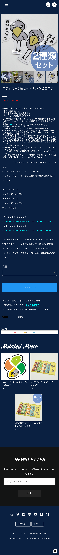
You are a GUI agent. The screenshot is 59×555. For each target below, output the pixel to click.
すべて (6, 331)
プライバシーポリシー (19, 533)
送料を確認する (32, 303)
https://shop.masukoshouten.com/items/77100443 (27, 220)
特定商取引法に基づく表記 (38, 533)
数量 (4, 265)
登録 (29, 492)
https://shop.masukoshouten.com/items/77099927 (27, 229)
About (12, 123)
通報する (20, 315)
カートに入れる (29, 286)
